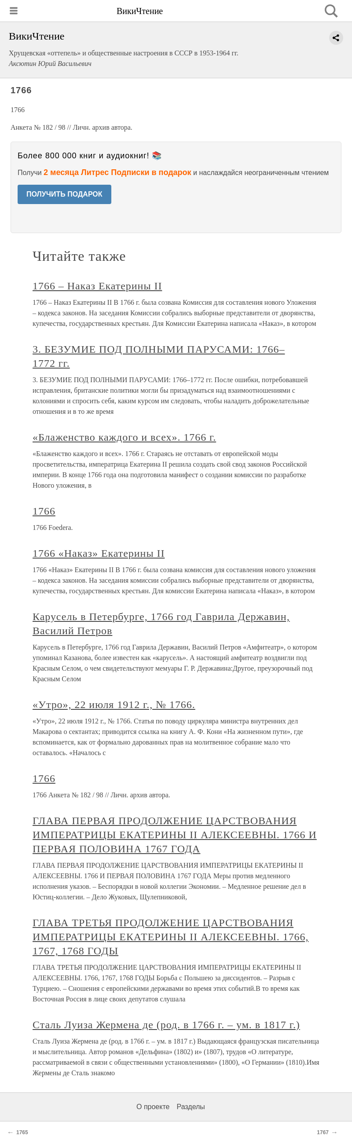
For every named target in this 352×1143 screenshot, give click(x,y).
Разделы (190, 1106)
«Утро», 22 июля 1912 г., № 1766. (114, 704)
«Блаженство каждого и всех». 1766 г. (124, 437)
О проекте (152, 1106)
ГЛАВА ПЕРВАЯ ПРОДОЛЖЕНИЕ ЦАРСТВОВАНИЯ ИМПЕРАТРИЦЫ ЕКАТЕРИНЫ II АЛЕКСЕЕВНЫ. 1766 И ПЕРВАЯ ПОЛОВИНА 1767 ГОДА (175, 835)
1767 (323, 1132)
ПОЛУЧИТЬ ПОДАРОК (64, 194)
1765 (22, 1132)
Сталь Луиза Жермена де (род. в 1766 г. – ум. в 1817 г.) (166, 1024)
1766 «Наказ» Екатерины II (99, 553)
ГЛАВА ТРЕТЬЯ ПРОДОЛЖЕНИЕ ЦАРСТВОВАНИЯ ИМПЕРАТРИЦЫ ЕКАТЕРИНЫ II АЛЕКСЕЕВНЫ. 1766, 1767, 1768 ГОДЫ (171, 937)
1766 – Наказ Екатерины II (97, 286)
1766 (44, 511)
